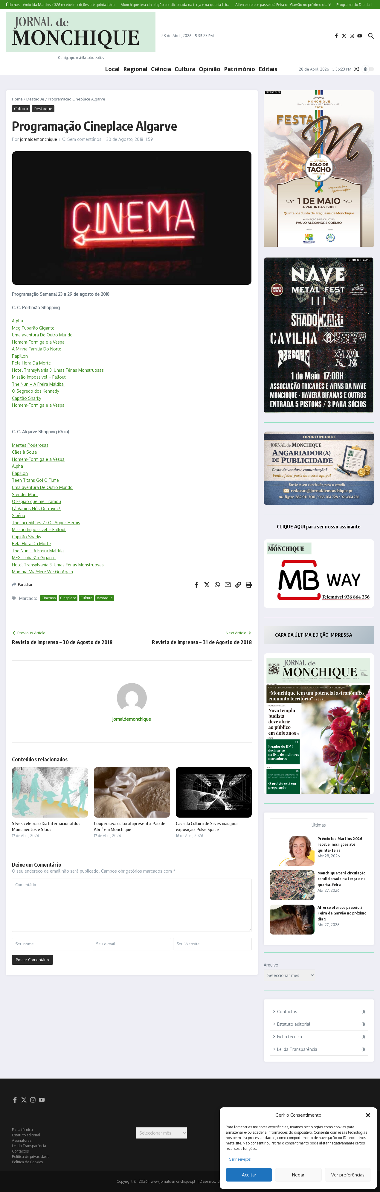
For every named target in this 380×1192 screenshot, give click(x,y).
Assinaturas (21, 1140)
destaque (104, 598)
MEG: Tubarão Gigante (34, 557)
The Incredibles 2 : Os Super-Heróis (46, 522)
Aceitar (249, 1175)
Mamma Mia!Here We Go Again (42, 571)
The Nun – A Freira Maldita (38, 384)
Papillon (20, 356)
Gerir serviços (240, 1159)
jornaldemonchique (38, 139)
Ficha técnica (22, 1129)
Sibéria (18, 515)
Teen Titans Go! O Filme (35, 480)
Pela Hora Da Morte (31, 362)
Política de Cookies (27, 1162)
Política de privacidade (30, 1156)
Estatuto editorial (26, 1135)
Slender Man (25, 494)
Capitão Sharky (26, 398)
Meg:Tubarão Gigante (33, 327)
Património (239, 69)
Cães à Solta (24, 452)
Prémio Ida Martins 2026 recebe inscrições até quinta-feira (340, 844)
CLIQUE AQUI (291, 527)
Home (17, 99)
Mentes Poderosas (30, 445)
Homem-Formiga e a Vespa (38, 342)
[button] (368, 1115)
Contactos (20, 1151)
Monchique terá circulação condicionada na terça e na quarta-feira (342, 879)
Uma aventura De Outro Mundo (42, 334)
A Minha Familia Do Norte (36, 348)
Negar (298, 1175)
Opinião (209, 69)
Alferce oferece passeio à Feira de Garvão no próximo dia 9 (342, 913)
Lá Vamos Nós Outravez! (36, 508)
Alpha (18, 320)
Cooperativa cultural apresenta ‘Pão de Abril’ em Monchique (129, 826)
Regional (135, 69)
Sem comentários (84, 139)
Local (112, 69)
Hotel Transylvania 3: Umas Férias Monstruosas (58, 370)
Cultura (185, 69)
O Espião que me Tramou (36, 501)
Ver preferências (347, 1175)
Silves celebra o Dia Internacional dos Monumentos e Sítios (46, 826)
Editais (268, 69)
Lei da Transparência (29, 1146)
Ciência (161, 69)
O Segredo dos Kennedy (36, 391)
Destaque (35, 99)
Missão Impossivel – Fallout (39, 376)
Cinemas (49, 598)
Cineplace (68, 598)
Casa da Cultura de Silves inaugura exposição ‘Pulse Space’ (206, 826)
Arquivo (271, 964)
